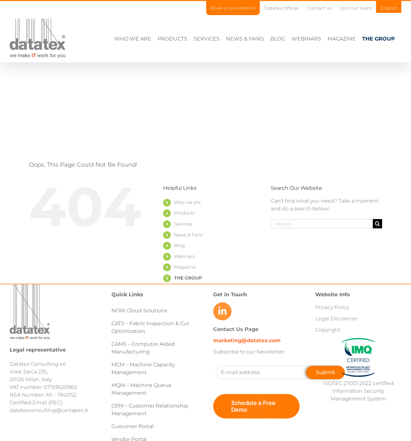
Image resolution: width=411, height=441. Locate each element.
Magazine (185, 267)
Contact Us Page (235, 329)
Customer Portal (132, 426)
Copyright (327, 330)
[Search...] (322, 223)
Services (183, 224)
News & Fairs (188, 235)
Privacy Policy (332, 307)
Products (184, 213)
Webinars (184, 256)
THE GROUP (188, 278)
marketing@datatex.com (247, 340)
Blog (179, 245)
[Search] (377, 223)
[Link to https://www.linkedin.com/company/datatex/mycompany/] (222, 311)
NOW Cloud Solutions (139, 311)
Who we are (187, 202)
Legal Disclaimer (336, 319)
